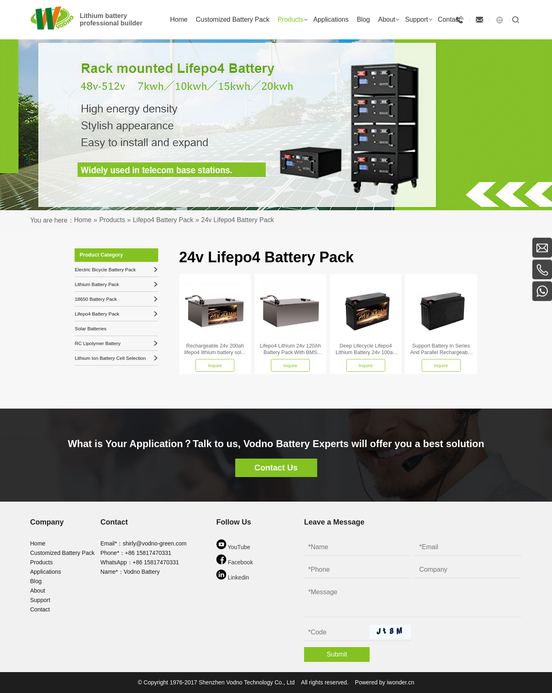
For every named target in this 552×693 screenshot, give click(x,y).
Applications (45, 571)
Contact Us (276, 467)
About (37, 590)
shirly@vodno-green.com (154, 543)
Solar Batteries (90, 328)
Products (41, 562)
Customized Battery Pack (62, 553)
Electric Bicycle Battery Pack (116, 269)
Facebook (234, 560)
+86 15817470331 (148, 553)
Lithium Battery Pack (116, 284)
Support (40, 600)
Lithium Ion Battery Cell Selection (116, 357)
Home (37, 543)
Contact (40, 609)
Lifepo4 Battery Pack (116, 313)
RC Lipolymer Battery (116, 343)
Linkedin (232, 575)
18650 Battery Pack (116, 298)
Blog (36, 581)
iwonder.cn (400, 682)
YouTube (233, 544)
